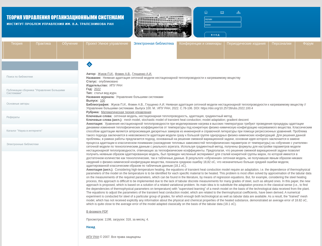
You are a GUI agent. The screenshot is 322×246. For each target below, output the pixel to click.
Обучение (70, 43)
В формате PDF (97, 211)
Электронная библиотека (154, 43)
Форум (308, 43)
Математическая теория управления (126, 112)
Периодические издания (246, 43)
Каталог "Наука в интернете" (25, 130)
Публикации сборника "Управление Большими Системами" (36, 92)
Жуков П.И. (105, 74)
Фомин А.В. (122, 74)
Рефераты (13, 117)
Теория (17, 43)
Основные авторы (18, 103)
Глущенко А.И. (142, 74)
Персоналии (281, 43)
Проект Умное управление (107, 43)
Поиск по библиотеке (20, 76)
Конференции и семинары (200, 43)
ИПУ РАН (92, 237)
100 (102, 100)
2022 (97, 89)
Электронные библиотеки (23, 144)
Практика (43, 43)
